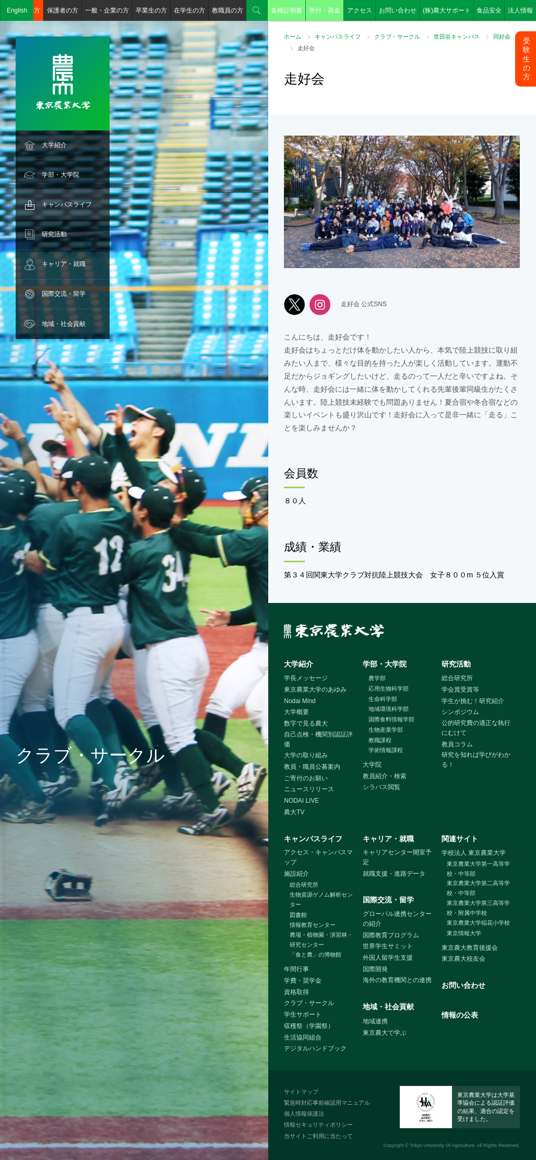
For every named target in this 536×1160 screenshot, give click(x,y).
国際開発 (375, 969)
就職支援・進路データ (394, 873)
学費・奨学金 (302, 980)
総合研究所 (457, 678)
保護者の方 (62, 10)
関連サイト (460, 839)
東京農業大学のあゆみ (315, 689)
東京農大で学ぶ (385, 1032)
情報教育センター (313, 925)
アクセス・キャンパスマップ (318, 857)
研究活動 (54, 234)
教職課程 (379, 740)
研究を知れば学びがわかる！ (476, 759)
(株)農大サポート (447, 10)
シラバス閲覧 (381, 787)
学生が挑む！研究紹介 (473, 701)
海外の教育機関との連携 (397, 980)
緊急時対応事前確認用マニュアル (327, 1102)
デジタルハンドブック (315, 1048)
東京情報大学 (464, 933)
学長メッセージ (306, 678)
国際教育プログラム (391, 935)
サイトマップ (301, 1092)
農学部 (377, 678)
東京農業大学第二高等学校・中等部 (478, 888)
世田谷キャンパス (457, 36)
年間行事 (296, 969)
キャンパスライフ (67, 204)
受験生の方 (526, 59)
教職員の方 (227, 10)
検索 (256, 10)
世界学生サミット (388, 946)
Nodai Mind (299, 701)
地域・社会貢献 (64, 324)
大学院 (372, 764)
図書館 (298, 915)
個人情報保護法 (304, 1113)
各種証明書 (286, 10)
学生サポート (302, 1014)
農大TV (294, 812)
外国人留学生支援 (388, 957)
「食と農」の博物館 (315, 954)
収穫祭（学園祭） (309, 1026)
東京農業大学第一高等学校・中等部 (478, 869)
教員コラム (457, 744)
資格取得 (296, 992)
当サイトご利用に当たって (318, 1136)
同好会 (501, 36)
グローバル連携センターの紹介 (397, 918)
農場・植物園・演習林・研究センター (321, 940)
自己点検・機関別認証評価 (318, 739)
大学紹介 (54, 145)
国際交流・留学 (64, 293)
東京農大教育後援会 (470, 947)
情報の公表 (460, 1015)
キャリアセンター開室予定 (397, 857)
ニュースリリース (309, 789)
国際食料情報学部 (391, 719)
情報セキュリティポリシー (318, 1124)
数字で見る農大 (306, 723)
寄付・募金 (324, 10)
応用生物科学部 (388, 688)
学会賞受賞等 (460, 689)
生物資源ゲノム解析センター (321, 899)
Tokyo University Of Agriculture (442, 1145)
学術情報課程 (385, 750)
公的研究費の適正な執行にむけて (476, 727)
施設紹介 (296, 873)
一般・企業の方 (107, 10)
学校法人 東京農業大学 (474, 852)
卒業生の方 (151, 10)
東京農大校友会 (463, 958)
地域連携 (375, 1021)
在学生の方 (189, 10)
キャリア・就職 (64, 264)
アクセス (359, 10)
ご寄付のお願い (306, 778)
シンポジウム (460, 712)
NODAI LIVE (301, 800)
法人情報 (520, 10)
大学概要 (296, 712)
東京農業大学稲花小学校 (478, 923)
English (17, 10)
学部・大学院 (60, 174)
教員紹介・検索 (385, 776)
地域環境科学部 (388, 709)
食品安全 (489, 10)
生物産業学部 (385, 730)
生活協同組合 (302, 1037)
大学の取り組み (306, 755)
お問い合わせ (397, 10)
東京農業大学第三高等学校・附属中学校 (478, 908)
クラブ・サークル (397, 36)
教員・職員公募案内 (312, 766)
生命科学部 (382, 699)
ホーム (292, 36)
